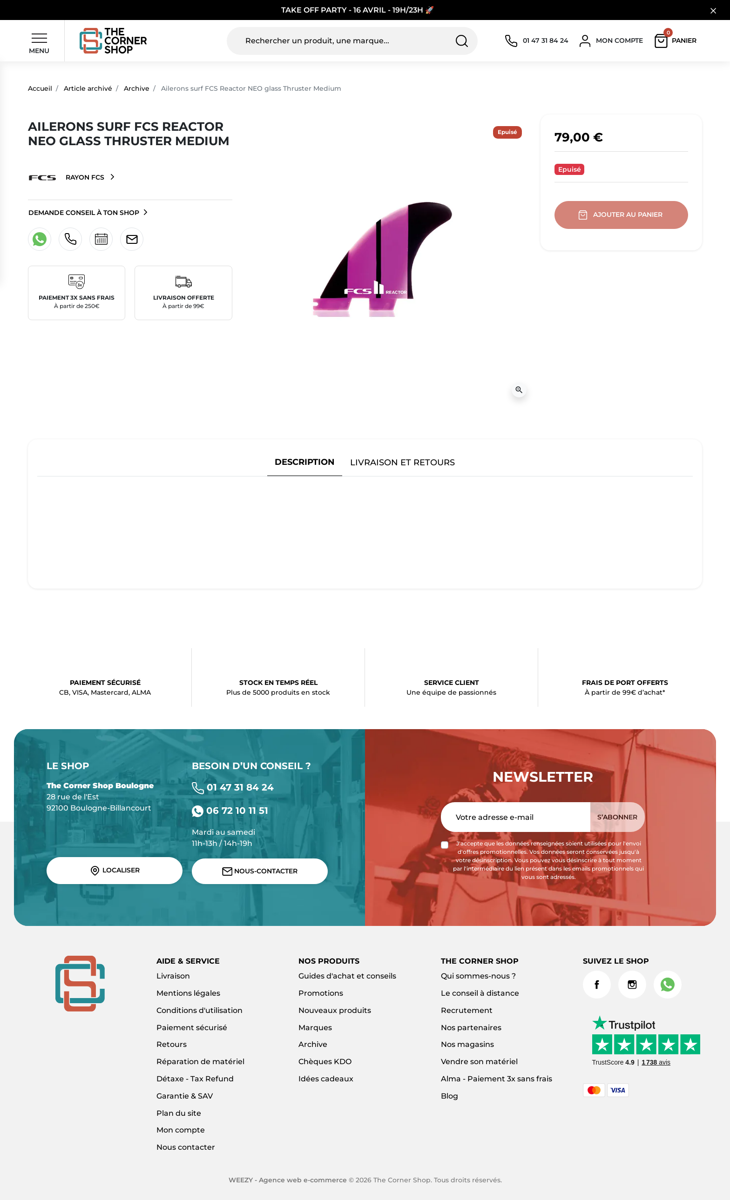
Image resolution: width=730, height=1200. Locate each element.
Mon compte (180, 1130)
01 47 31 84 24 (233, 787)
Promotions (320, 993)
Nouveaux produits (334, 1010)
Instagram (632, 985)
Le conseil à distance (480, 993)
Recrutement (467, 1010)
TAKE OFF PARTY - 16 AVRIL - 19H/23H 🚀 (357, 10)
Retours (171, 1044)
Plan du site (178, 1113)
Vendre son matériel (479, 1061)
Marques (315, 1027)
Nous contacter (185, 1147)
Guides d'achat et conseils (347, 976)
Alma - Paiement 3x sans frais (496, 1078)
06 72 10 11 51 (230, 810)
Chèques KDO (324, 1061)
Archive (136, 88)
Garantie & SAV (184, 1096)
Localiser (114, 870)
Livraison (173, 976)
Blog (449, 1096)
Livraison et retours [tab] (402, 462)
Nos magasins (467, 1044)
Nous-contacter (260, 871)
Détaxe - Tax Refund (195, 1078)
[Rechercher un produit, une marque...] (352, 41)
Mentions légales (188, 993)
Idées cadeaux (325, 1078)
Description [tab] (305, 462)
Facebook (597, 985)
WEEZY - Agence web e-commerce (288, 1180)
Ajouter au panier (621, 215)
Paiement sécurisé (191, 1027)
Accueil (40, 88)
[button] (677, 41)
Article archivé (88, 88)
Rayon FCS (67, 178)
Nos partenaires (471, 1027)
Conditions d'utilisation (199, 1010)
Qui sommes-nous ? (478, 976)
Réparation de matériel (200, 1061)
